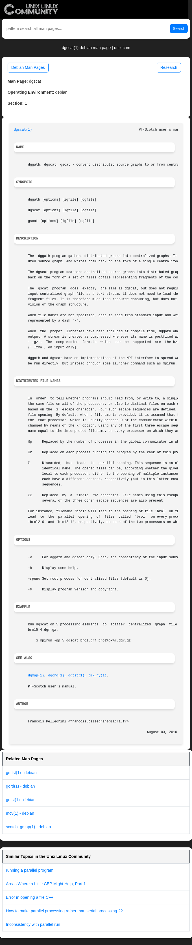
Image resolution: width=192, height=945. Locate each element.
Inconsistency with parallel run (33, 924)
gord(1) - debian (20, 786)
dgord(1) (56, 676)
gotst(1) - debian (21, 799)
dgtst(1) (76, 676)
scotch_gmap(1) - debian (28, 827)
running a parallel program (29, 870)
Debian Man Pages (28, 67)
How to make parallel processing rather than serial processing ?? (64, 911)
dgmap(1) (36, 676)
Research (168, 67)
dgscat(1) (23, 130)
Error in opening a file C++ (29, 897)
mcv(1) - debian (20, 813)
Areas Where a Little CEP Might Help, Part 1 (46, 884)
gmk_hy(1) (97, 676)
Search (179, 28)
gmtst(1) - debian (21, 772)
